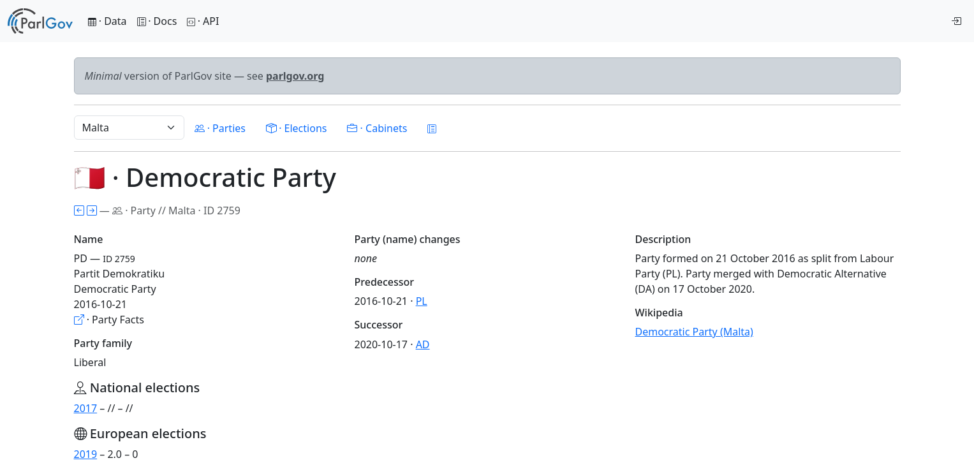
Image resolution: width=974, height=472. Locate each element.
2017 (86, 408)
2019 (86, 454)
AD (423, 344)
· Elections (296, 128)
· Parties (220, 128)
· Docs (157, 21)
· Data (107, 21)
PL (421, 301)
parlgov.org (295, 76)
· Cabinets (377, 128)
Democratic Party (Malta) (694, 332)
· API (203, 21)
